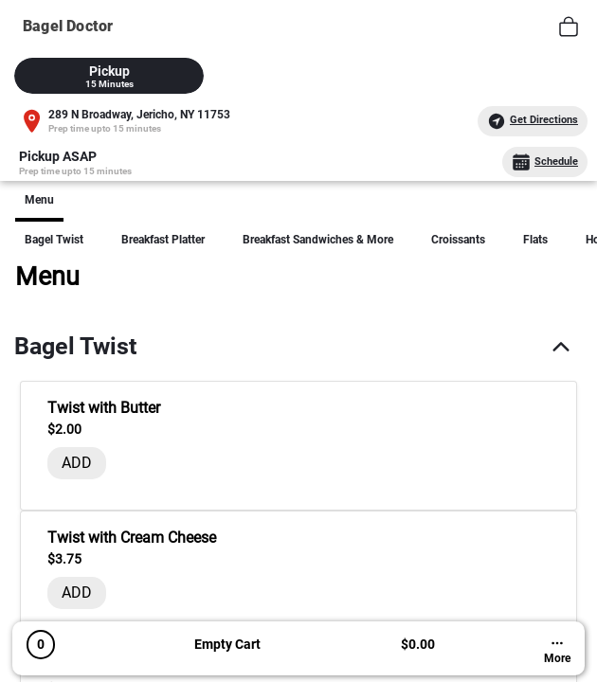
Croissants (458, 239)
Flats (535, 239)
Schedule (545, 162)
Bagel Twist (54, 239)
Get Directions (532, 121)
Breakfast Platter (163, 239)
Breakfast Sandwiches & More (318, 239)
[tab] (109, 76)
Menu (39, 199)
